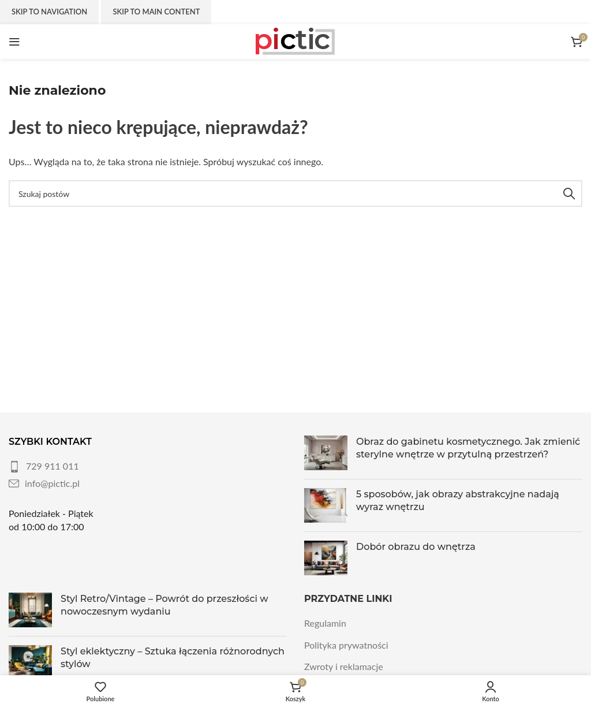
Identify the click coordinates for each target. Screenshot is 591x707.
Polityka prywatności (346, 644)
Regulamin (325, 622)
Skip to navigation (49, 11)
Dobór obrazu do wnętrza (416, 546)
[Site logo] (295, 40)
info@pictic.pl (52, 483)
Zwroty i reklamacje (343, 666)
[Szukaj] (295, 193)
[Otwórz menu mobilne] (14, 41)
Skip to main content (156, 11)
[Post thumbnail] (325, 453)
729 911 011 (52, 465)
